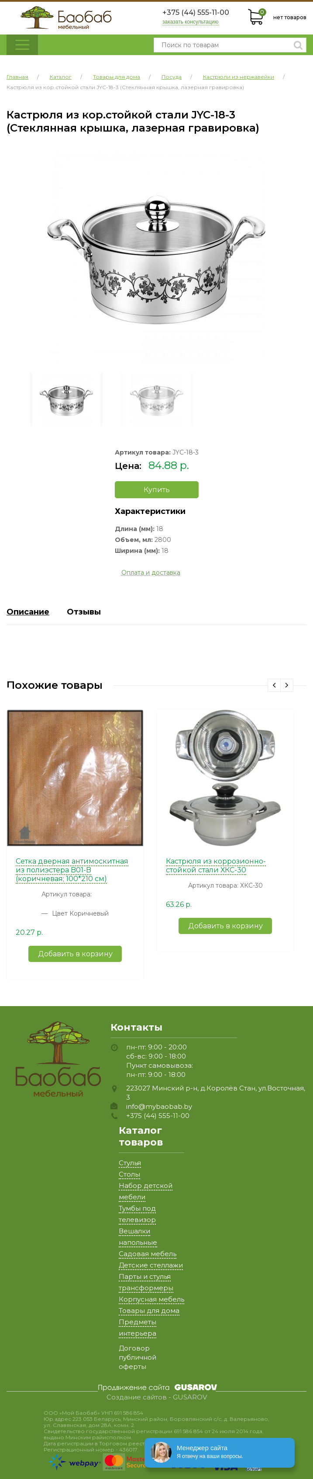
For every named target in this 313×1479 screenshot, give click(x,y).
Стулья (130, 1163)
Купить (157, 490)
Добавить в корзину (75, 954)
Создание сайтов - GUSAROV (157, 1397)
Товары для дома (149, 1310)
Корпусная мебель (151, 1299)
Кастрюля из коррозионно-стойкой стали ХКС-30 (216, 865)
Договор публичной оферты (137, 1357)
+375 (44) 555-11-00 (195, 12)
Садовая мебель (147, 1254)
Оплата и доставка (150, 572)
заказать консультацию (190, 22)
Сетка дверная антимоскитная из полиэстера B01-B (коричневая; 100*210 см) (72, 870)
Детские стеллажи (151, 1265)
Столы (129, 1174)
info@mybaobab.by (159, 1106)
